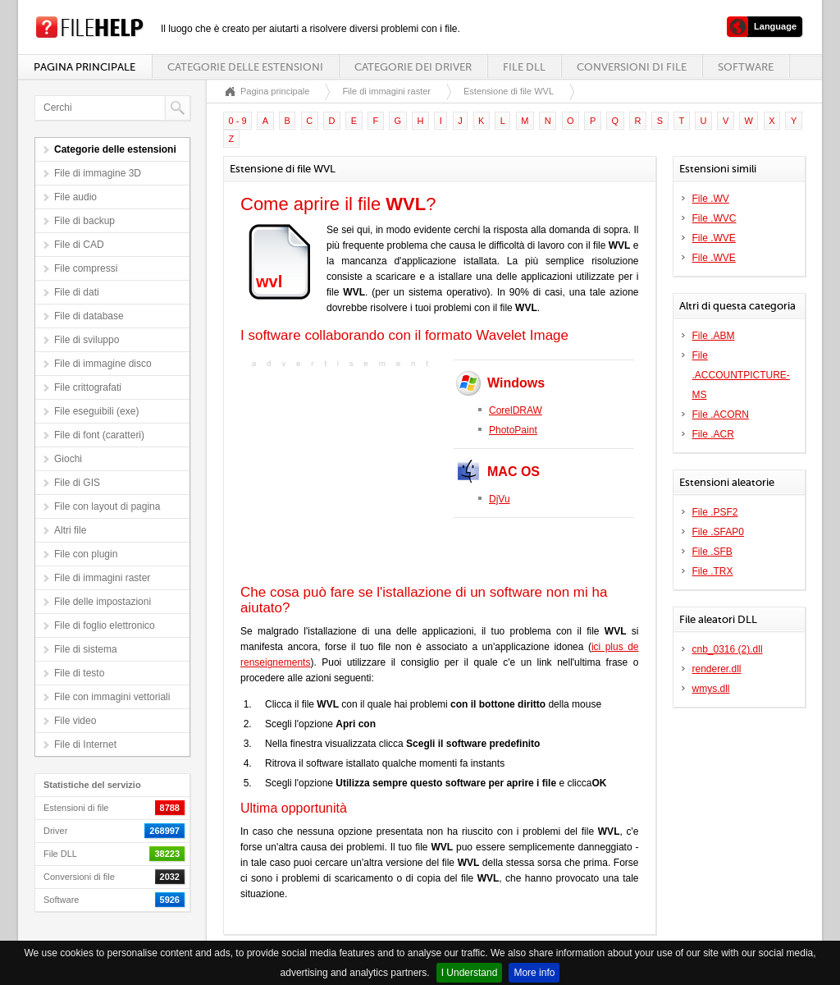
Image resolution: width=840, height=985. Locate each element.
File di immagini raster (102, 578)
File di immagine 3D (97, 173)
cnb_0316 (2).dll (727, 649)
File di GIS (77, 482)
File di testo (79, 673)
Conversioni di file (632, 67)
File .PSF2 (715, 512)
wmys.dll (711, 688)
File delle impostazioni (102, 601)
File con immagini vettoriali (112, 697)
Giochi (68, 459)
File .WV (710, 198)
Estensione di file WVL (508, 91)
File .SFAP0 (718, 532)
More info (534, 972)
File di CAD (79, 244)
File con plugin (85, 554)
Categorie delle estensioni (245, 67)
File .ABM (713, 335)
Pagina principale (84, 67)
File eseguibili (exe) (96, 411)
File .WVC (714, 218)
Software (746, 67)
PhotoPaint (513, 430)
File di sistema (85, 649)
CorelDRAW (515, 410)
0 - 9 (238, 121)
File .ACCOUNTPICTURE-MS (741, 375)
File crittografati (87, 387)
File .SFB (712, 551)
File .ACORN (720, 414)
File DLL (524, 67)
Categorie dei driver (413, 67)
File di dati (76, 292)
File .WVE (714, 238)
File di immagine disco (103, 363)
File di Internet (85, 744)
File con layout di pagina (107, 506)
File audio (75, 197)
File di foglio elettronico (104, 625)
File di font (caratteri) (99, 435)
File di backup (84, 221)
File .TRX (712, 571)
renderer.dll (717, 669)
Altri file (70, 530)
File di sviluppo (86, 340)
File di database (89, 316)
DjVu (499, 499)
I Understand (469, 972)
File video (75, 720)
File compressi (85, 268)
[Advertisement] (342, 474)
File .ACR (713, 434)
